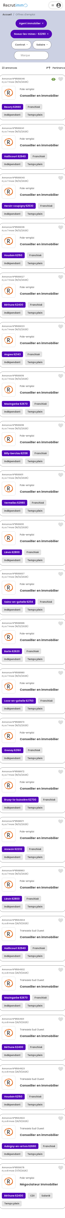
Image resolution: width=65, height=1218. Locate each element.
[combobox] (33, 55)
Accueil (7, 14)
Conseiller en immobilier (39, 95)
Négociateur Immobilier (39, 1184)
